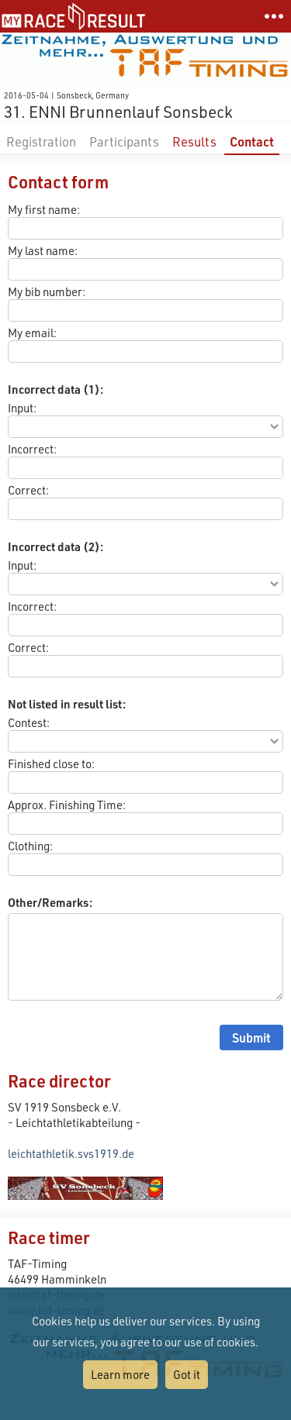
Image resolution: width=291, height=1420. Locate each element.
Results (194, 141)
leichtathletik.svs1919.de (71, 1153)
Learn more (120, 1374)
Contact (252, 141)
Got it (186, 1374)
